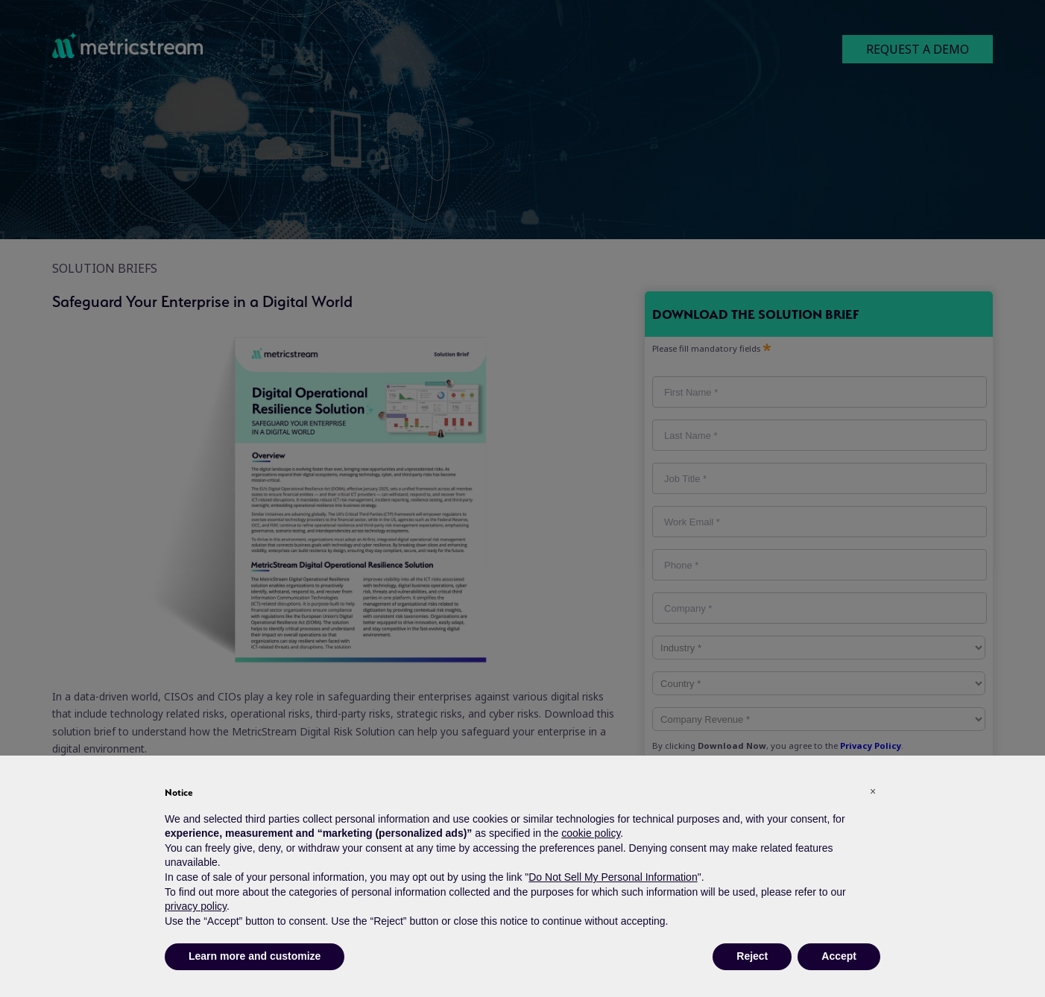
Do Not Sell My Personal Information (612, 877)
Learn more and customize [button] (255, 956)
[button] (873, 791)
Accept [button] (838, 956)
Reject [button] (752, 956)
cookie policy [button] (590, 833)
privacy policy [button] (196, 906)
